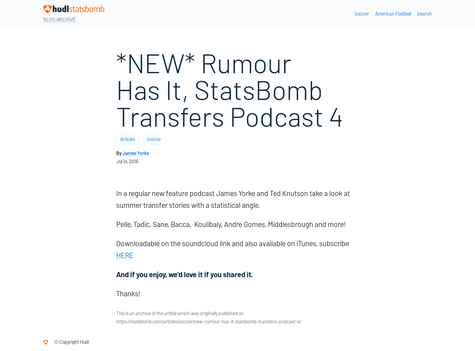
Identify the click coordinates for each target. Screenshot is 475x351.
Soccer (362, 14)
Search (424, 14)
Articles (127, 139)
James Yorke (136, 153)
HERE (125, 255)
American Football (393, 14)
